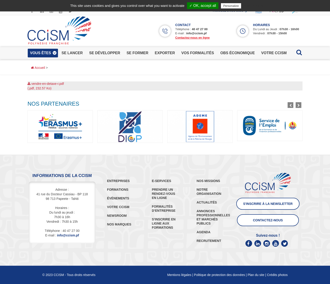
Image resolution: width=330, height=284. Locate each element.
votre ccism (274, 53)
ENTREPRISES (118, 181)
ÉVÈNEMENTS (118, 198)
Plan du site (256, 275)
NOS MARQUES (119, 224)
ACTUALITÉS (207, 202)
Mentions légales (179, 275)
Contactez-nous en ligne (192, 37)
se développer (104, 53)
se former (137, 53)
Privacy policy (253, 6)
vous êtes (40, 53)
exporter (165, 53)
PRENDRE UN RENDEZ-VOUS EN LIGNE (163, 194)
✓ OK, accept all (202, 6)
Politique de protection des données (219, 275)
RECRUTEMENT (209, 241)
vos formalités (197, 53)
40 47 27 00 (200, 29)
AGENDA (204, 232)
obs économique (237, 53)
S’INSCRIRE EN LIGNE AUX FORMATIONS (163, 223)
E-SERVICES (161, 181)
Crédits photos (277, 275)
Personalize (231, 6)
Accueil (38, 68)
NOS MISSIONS (208, 181)
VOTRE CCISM (118, 207)
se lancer (72, 53)
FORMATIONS (117, 189)
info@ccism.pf (196, 33)
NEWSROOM (117, 215)
